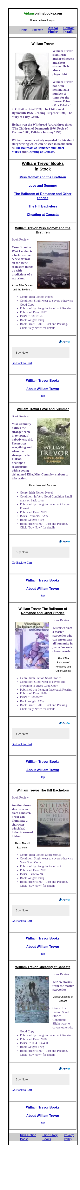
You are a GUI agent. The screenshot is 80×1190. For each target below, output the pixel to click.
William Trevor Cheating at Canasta (42, 967)
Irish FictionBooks (28, 1137)
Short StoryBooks (50, 1137)
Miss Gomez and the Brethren (43, 177)
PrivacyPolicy (69, 1137)
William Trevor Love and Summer (43, 409)
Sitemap (37, 30)
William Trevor (43, 44)
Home (23, 30)
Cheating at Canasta (40, 151)
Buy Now (21, 352)
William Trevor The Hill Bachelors (43, 790)
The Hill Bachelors (42, 206)
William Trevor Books (43, 163)
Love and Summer (42, 185)
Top (43, 395)
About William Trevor (42, 389)
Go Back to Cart (22, 363)
